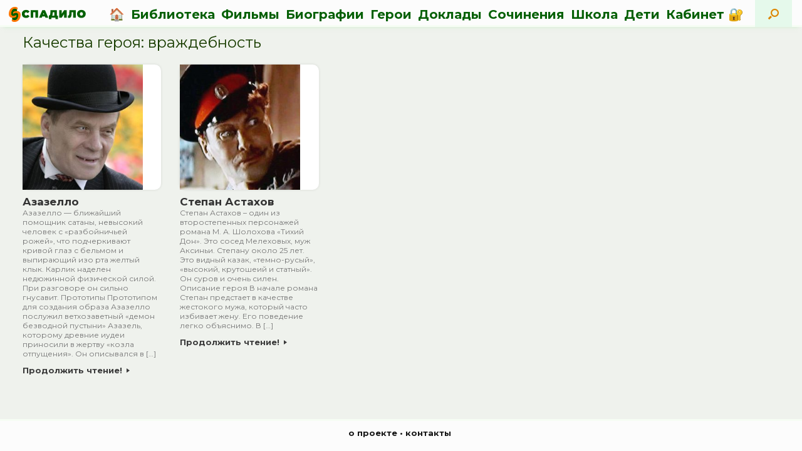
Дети (642, 14)
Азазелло (51, 201)
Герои (391, 14)
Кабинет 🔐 (705, 14)
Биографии (325, 14)
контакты (428, 433)
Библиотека (173, 14)
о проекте (372, 433)
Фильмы (250, 14)
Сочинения (526, 14)
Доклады (450, 14)
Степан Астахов (227, 201)
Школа (594, 14)
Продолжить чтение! (76, 370)
